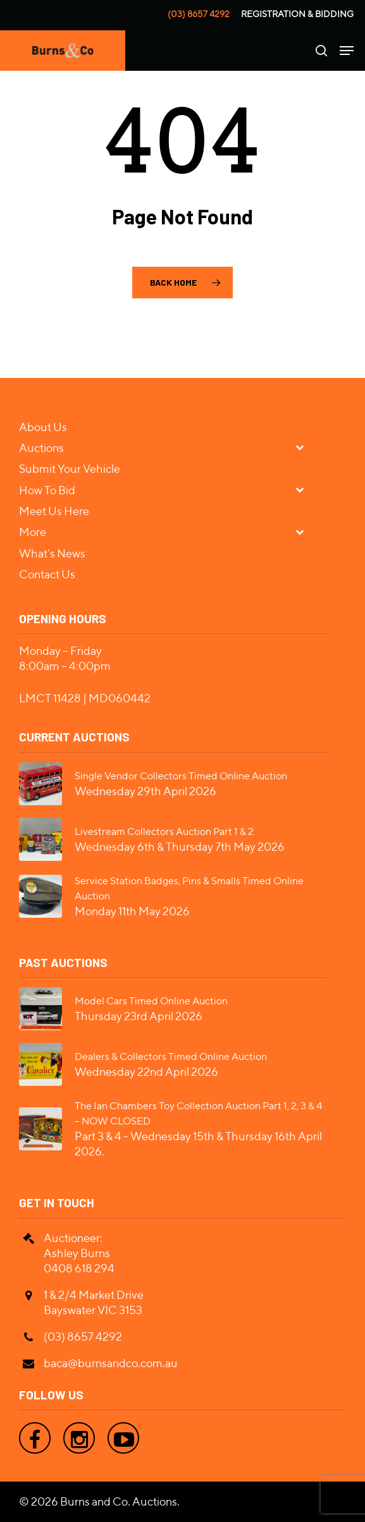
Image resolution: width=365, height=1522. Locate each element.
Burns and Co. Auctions (118, 1501)
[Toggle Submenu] (305, 447)
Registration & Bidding (297, 14)
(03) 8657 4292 (199, 14)
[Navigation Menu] (347, 50)
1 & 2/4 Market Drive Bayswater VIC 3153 (94, 1302)
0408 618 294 (79, 1268)
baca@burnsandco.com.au (111, 1363)
